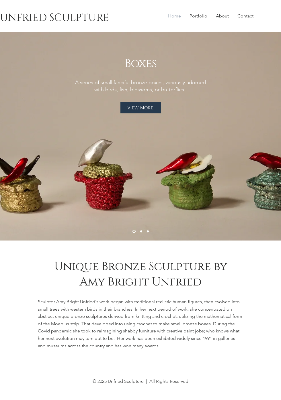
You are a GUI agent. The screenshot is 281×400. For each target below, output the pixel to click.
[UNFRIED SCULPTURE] (78, 17)
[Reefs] (148, 231)
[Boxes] (134, 231)
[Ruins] (141, 231)
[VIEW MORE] (140, 107)
